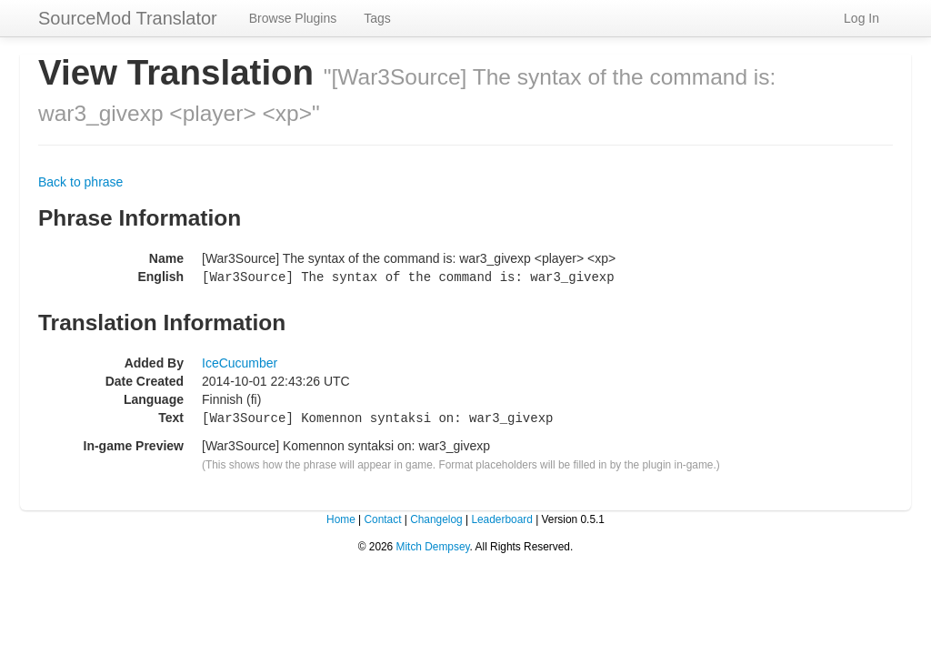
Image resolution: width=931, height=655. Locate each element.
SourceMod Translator (127, 18)
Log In (861, 18)
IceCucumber (239, 362)
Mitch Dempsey (433, 544)
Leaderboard (501, 516)
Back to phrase (80, 182)
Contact (382, 516)
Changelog (436, 516)
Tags (377, 18)
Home (340, 516)
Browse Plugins (293, 18)
